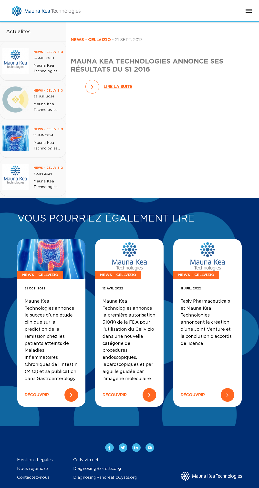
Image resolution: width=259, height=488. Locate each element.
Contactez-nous (33, 477)
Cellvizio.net (86, 460)
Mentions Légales (35, 460)
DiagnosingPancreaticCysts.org (105, 477)
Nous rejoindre (32, 469)
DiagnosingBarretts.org (97, 469)
